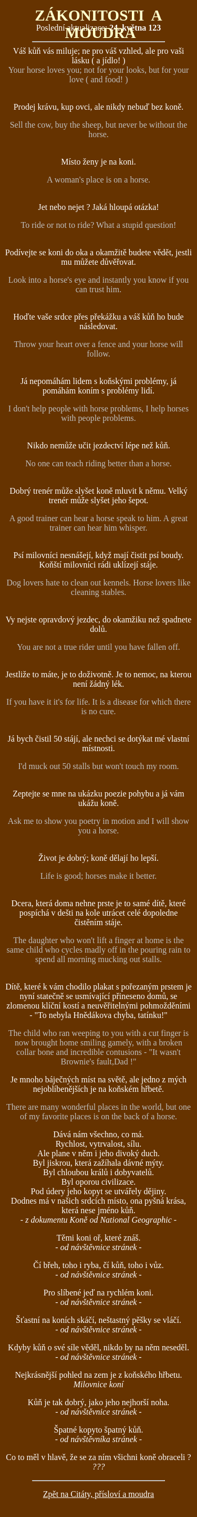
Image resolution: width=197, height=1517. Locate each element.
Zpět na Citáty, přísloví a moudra (98, 1494)
